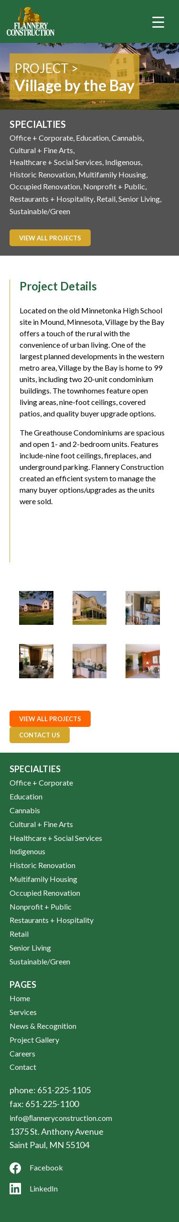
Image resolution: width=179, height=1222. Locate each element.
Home (20, 998)
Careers (22, 1053)
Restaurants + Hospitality (52, 198)
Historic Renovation (42, 174)
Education (92, 137)
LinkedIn (34, 1188)
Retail (106, 198)
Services (23, 1011)
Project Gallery (34, 1039)
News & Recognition (43, 1025)
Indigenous (123, 161)
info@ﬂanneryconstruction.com (61, 1117)
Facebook (36, 1168)
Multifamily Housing (112, 174)
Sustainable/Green (40, 211)
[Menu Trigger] (158, 21)
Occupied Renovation (45, 186)
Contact (23, 1066)
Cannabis (127, 137)
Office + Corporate (41, 137)
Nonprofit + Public (114, 186)
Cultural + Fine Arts (41, 150)
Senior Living (139, 198)
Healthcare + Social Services (56, 161)
